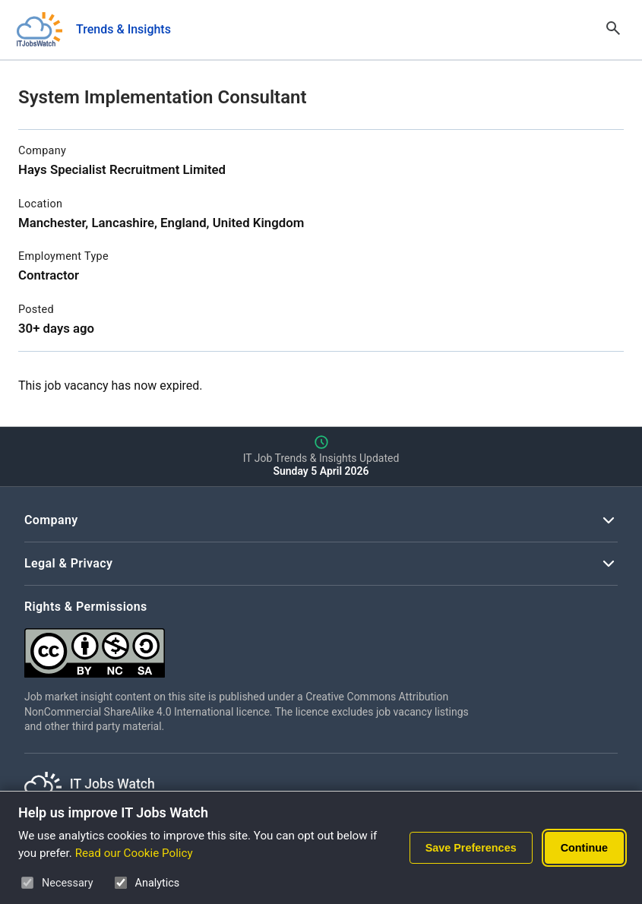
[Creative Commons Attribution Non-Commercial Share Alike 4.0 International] (252, 647)
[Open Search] (613, 29)
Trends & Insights (123, 29)
